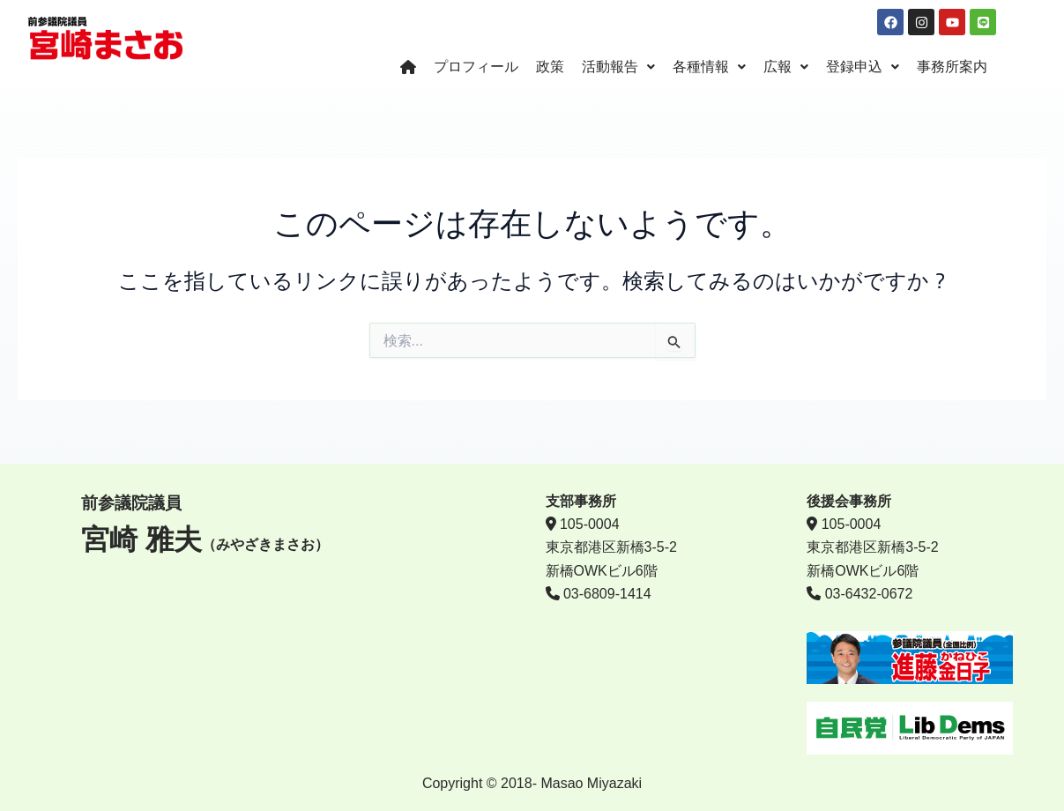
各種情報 (709, 67)
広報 (785, 67)
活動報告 (618, 67)
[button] (618, 68)
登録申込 (862, 67)
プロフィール (476, 67)
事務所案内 (952, 67)
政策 (550, 67)
